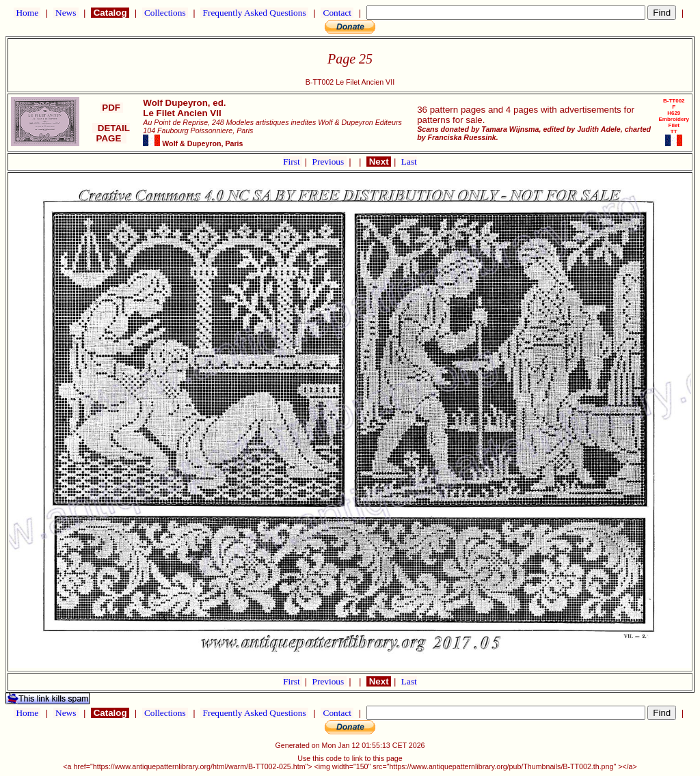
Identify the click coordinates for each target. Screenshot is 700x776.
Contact (337, 13)
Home (27, 13)
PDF (111, 107)
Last (409, 161)
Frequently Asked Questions (254, 13)
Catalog (110, 13)
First (292, 161)
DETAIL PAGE (111, 133)
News (66, 13)
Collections (165, 13)
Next (378, 161)
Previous (329, 161)
